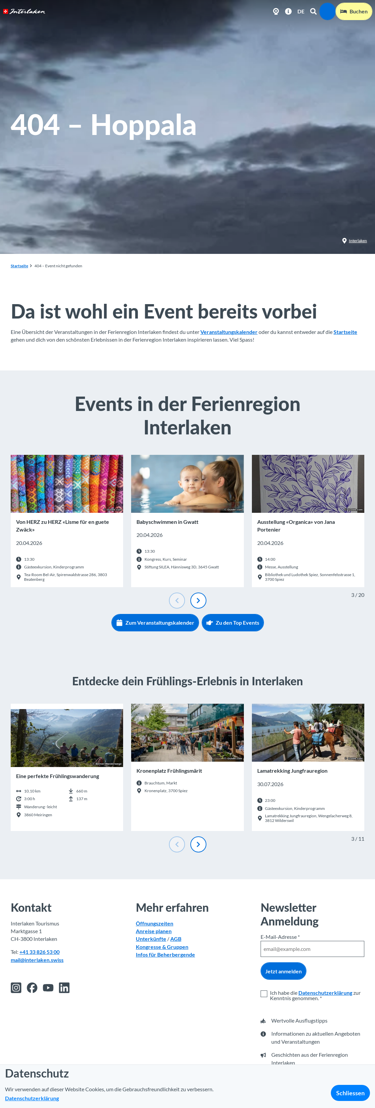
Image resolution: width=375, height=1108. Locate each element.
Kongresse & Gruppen (162, 947)
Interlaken (354, 241)
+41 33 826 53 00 (39, 952)
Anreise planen (154, 931)
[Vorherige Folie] (177, 601)
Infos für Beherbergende (165, 955)
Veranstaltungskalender (229, 332)
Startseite (19, 266)
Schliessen (350, 1093)
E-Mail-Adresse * (280, 937)
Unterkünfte (151, 939)
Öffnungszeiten (154, 923)
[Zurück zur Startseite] (24, 11)
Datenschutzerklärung (325, 993)
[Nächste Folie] (198, 601)
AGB (175, 939)
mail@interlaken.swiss (37, 960)
